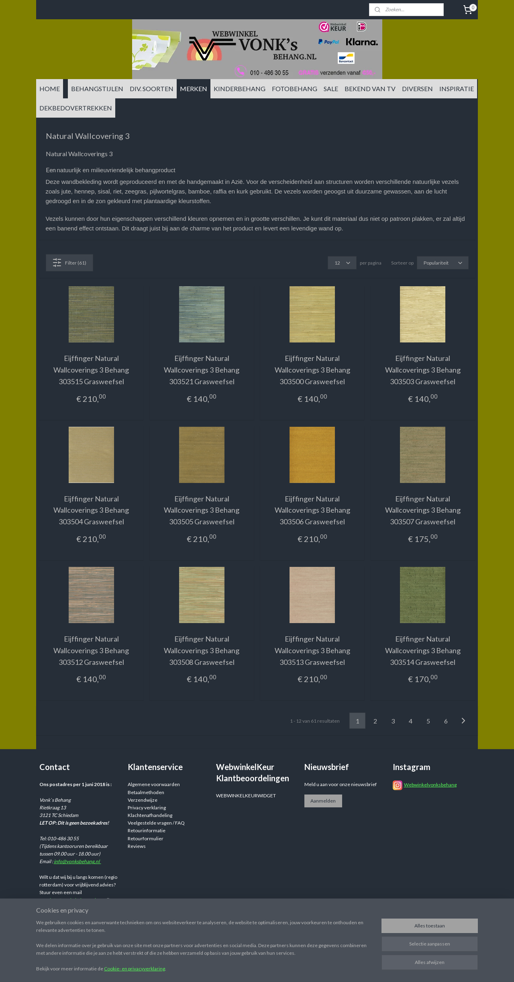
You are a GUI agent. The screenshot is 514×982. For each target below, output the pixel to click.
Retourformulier (145, 838)
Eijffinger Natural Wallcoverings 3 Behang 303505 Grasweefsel (201, 510)
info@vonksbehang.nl (77, 861)
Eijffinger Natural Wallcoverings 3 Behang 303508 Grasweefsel (201, 650)
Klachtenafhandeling (150, 815)
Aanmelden (323, 801)
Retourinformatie (146, 830)
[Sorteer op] (442, 263)
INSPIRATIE (456, 88)
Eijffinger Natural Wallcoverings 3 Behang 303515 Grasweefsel (91, 370)
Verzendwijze (142, 800)
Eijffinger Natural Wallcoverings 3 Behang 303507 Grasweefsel (423, 510)
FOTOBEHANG (294, 88)
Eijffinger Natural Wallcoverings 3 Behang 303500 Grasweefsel (312, 370)
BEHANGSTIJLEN (97, 88)
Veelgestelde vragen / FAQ (156, 823)
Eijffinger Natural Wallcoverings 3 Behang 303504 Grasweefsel (91, 510)
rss (319, 967)
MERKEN (193, 88)
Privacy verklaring (147, 808)
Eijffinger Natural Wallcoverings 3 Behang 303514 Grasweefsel (423, 650)
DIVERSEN (417, 88)
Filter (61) (69, 262)
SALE (331, 88)
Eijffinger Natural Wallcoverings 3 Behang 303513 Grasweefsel (312, 650)
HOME (49, 88)
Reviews (137, 846)
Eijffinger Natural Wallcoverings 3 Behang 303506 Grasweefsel (312, 510)
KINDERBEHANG (239, 88)
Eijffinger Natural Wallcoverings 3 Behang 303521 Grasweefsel (201, 370)
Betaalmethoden (146, 792)
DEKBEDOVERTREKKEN (75, 108)
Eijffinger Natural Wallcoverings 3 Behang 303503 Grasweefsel (423, 370)
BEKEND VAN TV (370, 88)
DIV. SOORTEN (151, 88)
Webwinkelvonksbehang (430, 785)
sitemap (304, 967)
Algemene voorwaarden (154, 784)
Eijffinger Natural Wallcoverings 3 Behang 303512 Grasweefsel (91, 650)
